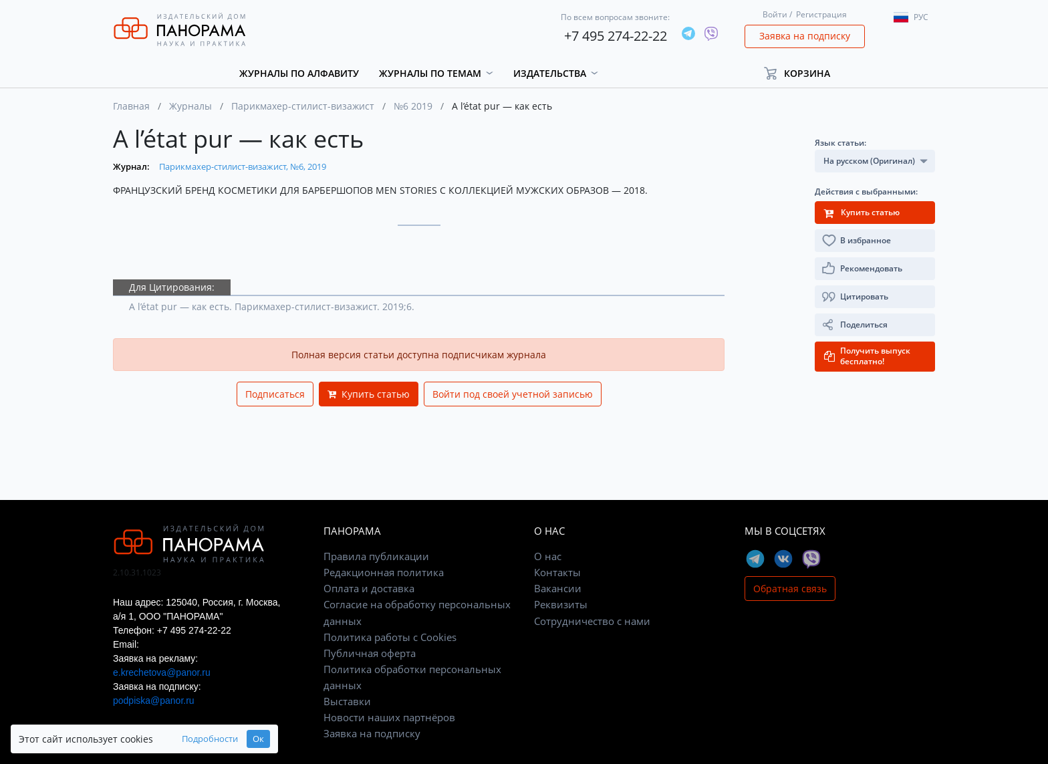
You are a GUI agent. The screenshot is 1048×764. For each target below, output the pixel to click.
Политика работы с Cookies (389, 637)
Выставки (347, 701)
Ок (258, 739)
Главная (131, 106)
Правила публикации (376, 556)
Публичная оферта (369, 653)
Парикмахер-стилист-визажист (302, 106)
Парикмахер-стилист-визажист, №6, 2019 (242, 166)
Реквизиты (560, 604)
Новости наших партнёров (389, 717)
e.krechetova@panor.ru (162, 672)
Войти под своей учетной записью (512, 394)
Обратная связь (790, 588)
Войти (775, 14)
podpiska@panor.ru (153, 700)
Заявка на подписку (804, 35)
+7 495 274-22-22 (615, 36)
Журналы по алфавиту (299, 73)
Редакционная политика (383, 572)
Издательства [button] (549, 73)
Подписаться (275, 394)
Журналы (190, 106)
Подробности (210, 739)
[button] (803, 73)
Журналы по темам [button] (430, 73)
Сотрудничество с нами (592, 621)
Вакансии (557, 588)
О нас (547, 556)
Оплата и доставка (368, 588)
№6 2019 (413, 106)
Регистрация (821, 14)
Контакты (557, 572)
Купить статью (369, 394)
